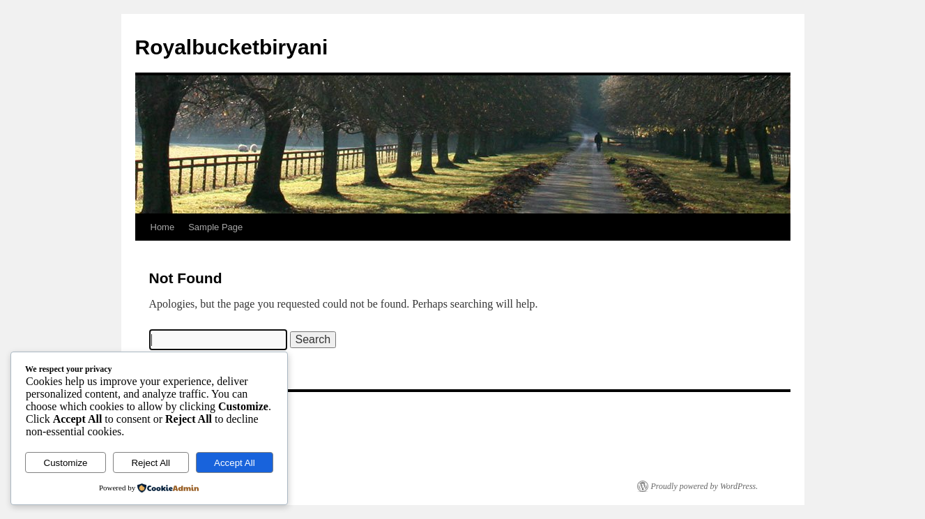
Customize (66, 463)
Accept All (234, 463)
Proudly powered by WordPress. (704, 486)
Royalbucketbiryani (231, 47)
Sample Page (215, 227)
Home (163, 227)
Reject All (150, 463)
